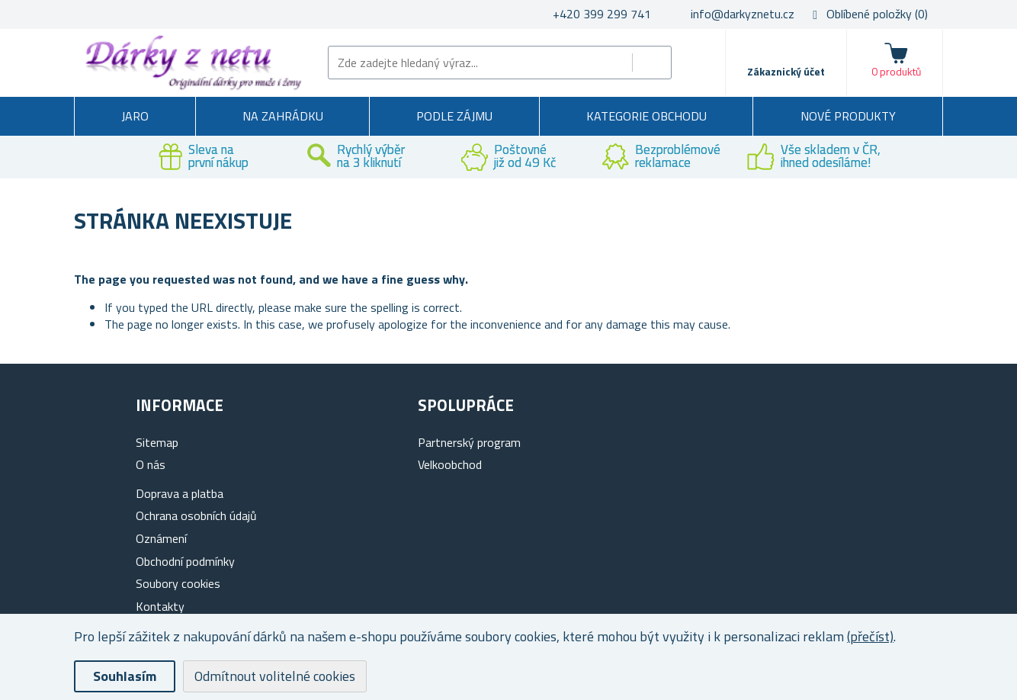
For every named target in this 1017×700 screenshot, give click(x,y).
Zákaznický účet (786, 71)
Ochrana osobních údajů (196, 515)
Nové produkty (848, 116)
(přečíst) (870, 636)
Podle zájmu (454, 116)
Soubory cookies (178, 583)
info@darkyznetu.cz (742, 14)
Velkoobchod (450, 464)
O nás (150, 464)
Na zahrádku (282, 116)
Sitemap (157, 442)
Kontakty (160, 606)
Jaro (135, 116)
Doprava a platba (179, 493)
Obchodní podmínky (185, 561)
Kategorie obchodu (646, 116)
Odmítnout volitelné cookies (274, 676)
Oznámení (161, 538)
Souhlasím (124, 676)
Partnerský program (469, 442)
